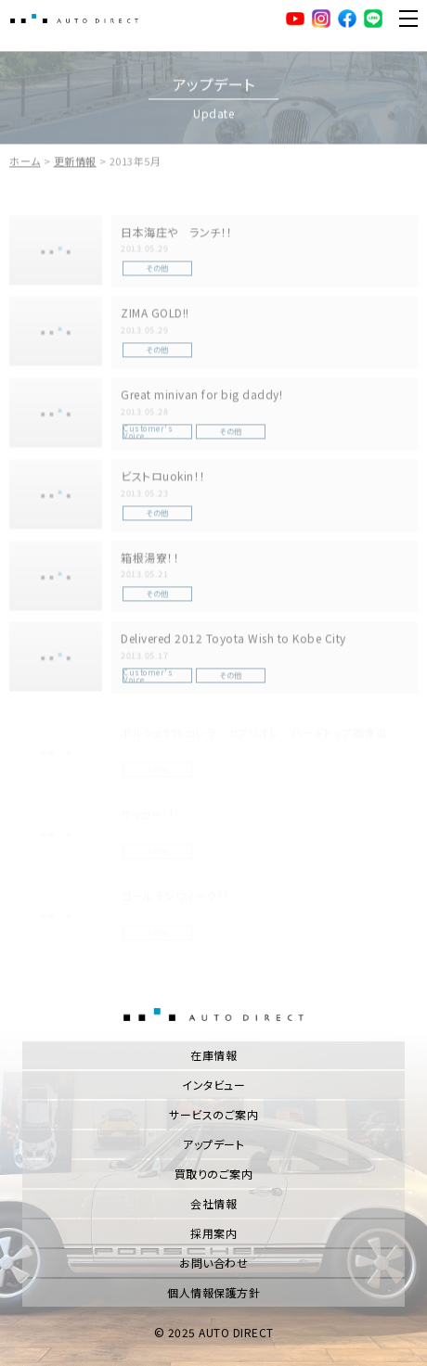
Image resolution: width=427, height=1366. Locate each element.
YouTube (295, 18)
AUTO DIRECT (74, 18)
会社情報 (213, 1203)
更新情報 (75, 167)
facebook (347, 18)
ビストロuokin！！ (163, 481)
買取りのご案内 (214, 1173)
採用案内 (213, 1233)
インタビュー (213, 1084)
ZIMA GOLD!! (155, 318)
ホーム (25, 167)
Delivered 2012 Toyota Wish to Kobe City (233, 644)
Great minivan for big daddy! (201, 400)
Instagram (321, 18)
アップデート (213, 1144)
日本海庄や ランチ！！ (177, 237)
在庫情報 (213, 1055)
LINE (373, 18)
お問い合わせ (213, 1262)
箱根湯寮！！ (150, 562)
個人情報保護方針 (213, 1292)
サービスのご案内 (213, 1114)
